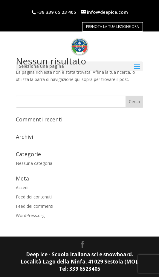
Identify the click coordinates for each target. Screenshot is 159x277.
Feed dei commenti (34, 206)
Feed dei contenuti (34, 197)
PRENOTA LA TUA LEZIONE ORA (112, 26)
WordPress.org (30, 215)
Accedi (22, 187)
